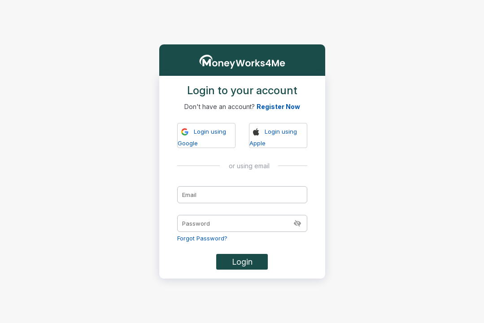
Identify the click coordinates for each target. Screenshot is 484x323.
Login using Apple (273, 136)
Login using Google (202, 136)
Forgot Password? (202, 238)
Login (242, 261)
